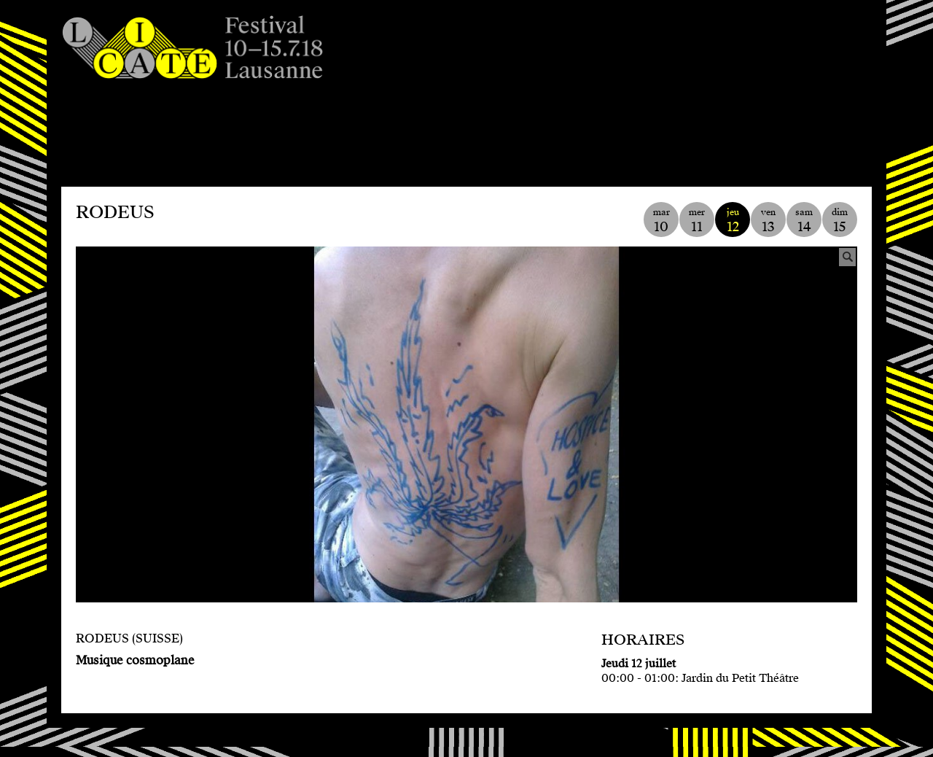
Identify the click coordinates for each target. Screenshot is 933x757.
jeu (732, 220)
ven (768, 220)
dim (840, 220)
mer (697, 220)
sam (804, 220)
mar (661, 220)
